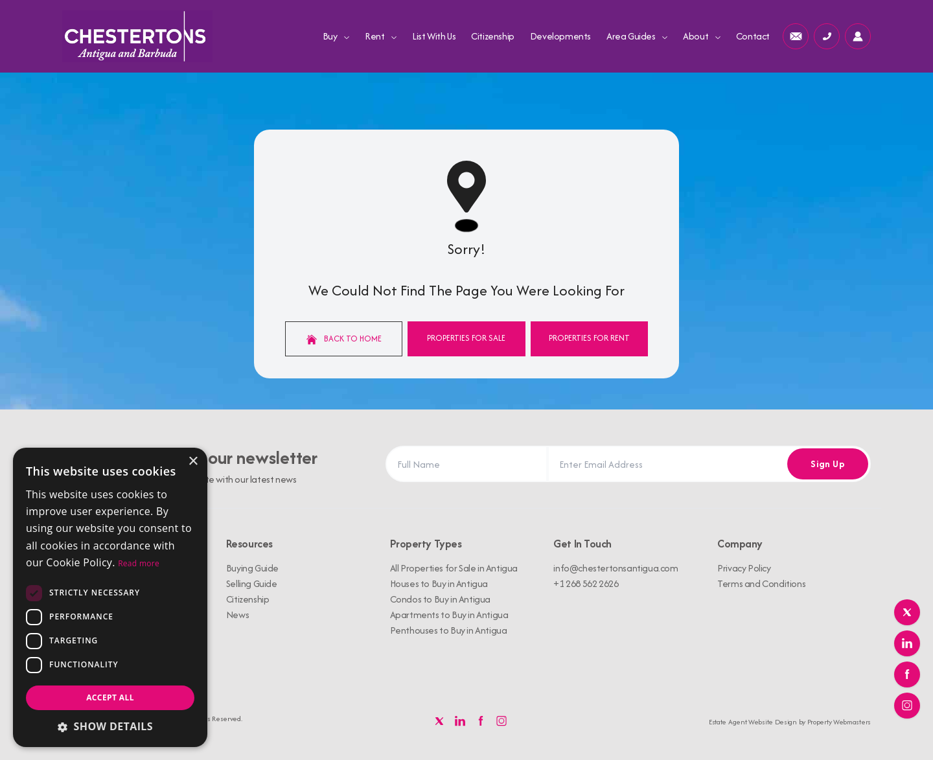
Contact (753, 36)
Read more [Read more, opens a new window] (138, 563)
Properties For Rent (589, 338)
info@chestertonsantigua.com (615, 568)
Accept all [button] (110, 697)
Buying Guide (252, 568)
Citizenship (492, 36)
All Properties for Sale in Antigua (454, 568)
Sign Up (828, 463)
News (237, 614)
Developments (560, 36)
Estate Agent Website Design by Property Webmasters (790, 722)
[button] (110, 726)
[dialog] (110, 597)
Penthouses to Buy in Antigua (448, 630)
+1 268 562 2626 (585, 583)
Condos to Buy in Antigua (440, 599)
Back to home (344, 338)
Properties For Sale (466, 338)
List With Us (433, 36)
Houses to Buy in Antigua (439, 583)
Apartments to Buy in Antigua (449, 614)
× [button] (193, 461)
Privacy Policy (743, 568)
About (701, 36)
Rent (381, 36)
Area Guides (636, 36)
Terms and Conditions (761, 583)
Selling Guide (251, 583)
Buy (336, 36)
